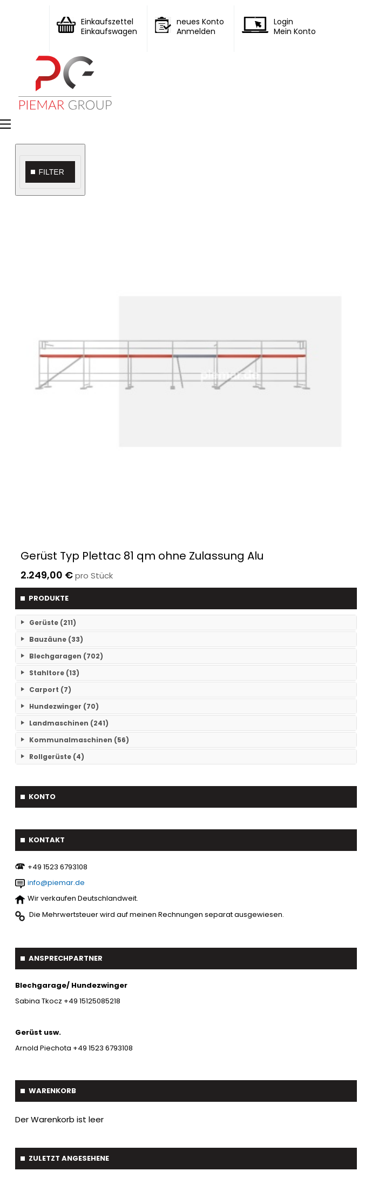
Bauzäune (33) (56, 639)
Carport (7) (50, 689)
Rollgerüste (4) (56, 756)
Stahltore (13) (54, 672)
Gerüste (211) (52, 622)
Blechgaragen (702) (66, 656)
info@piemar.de (56, 882)
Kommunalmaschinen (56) (79, 739)
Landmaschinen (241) (69, 723)
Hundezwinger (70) (64, 706)
